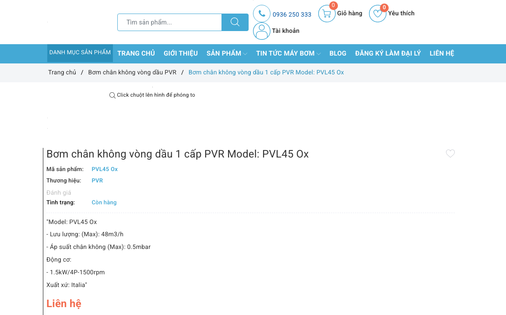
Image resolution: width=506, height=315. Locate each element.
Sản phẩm (227, 53)
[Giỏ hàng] (340, 13)
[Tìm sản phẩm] (169, 22)
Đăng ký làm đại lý (388, 53)
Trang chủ (136, 53)
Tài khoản (276, 31)
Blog (338, 53)
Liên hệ (442, 53)
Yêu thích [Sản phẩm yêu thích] (392, 13)
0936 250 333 (292, 14)
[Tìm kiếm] (235, 22)
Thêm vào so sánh (248, 287)
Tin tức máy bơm (288, 53)
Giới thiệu (181, 53)
